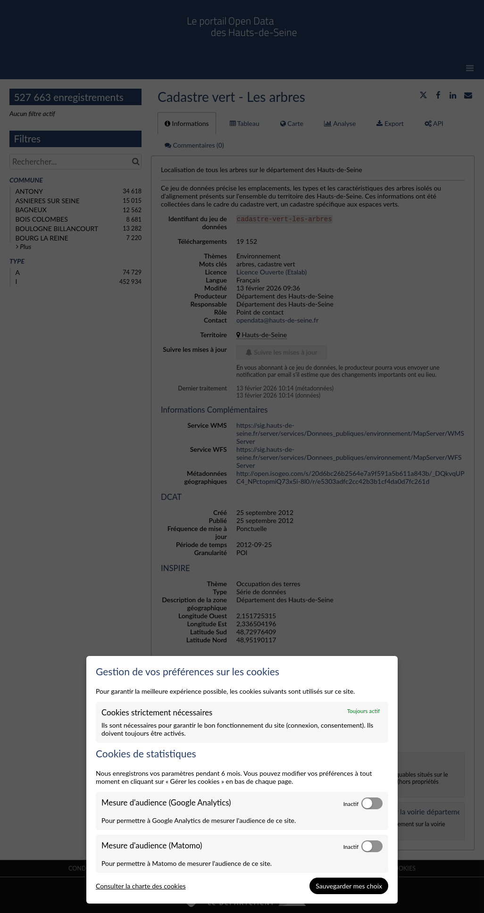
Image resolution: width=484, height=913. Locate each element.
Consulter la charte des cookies (141, 886)
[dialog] (242, 780)
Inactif (351, 803)
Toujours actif (363, 710)
